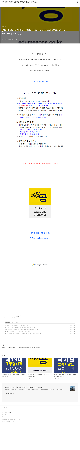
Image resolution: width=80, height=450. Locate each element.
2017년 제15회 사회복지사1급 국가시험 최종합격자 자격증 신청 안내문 (22, 333)
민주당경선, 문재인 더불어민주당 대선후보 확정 (16, 325)
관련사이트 (4, 407)
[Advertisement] (40, 264)
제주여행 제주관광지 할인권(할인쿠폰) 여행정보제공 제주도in (19, 2)
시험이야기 (7, 322)
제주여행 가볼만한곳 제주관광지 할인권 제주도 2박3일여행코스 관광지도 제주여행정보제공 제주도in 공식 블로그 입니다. (34, 389)
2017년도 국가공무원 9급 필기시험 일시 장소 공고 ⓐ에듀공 (19, 327)
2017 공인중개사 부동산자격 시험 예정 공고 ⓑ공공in (17, 331)
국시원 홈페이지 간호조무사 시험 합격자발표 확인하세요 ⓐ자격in (20, 329)
